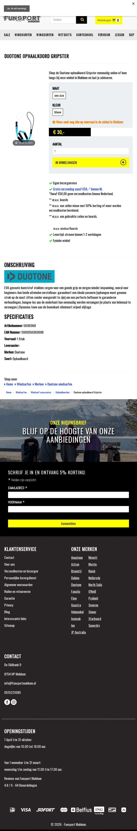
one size (59, 95)
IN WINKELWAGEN (90, 162)
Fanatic (75, 591)
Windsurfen (23, 35)
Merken (38, 383)
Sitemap (9, 625)
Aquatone (77, 557)
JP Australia (78, 632)
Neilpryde (94, 577)
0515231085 (12, 692)
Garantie (9, 598)
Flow (74, 598)
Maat (55, 88)
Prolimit (93, 598)
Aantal (57, 144)
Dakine (75, 577)
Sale (7, 35)
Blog (7, 611)
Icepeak (76, 618)
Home (8, 383)
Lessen (119, 35)
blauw (57, 112)
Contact (9, 557)
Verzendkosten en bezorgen (21, 570)
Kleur (56, 105)
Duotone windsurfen (58, 383)
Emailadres (17, 488)
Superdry (94, 625)
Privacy (8, 604)
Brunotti (76, 570)
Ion (73, 625)
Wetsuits (65, 35)
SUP (131, 35)
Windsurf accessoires (41, 392)
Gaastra (76, 604)
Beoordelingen (28, 785)
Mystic (92, 564)
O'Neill (92, 591)
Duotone (76, 584)
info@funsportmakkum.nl (20, 682)
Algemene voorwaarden (18, 584)
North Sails (95, 584)
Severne (93, 604)
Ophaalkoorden (62, 392)
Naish (91, 570)
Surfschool (84, 35)
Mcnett (92, 557)
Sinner (92, 611)
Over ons (9, 564)
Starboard (94, 618)
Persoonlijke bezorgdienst (20, 577)
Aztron (75, 564)
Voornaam (16, 502)
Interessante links (15, 618)
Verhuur (104, 35)
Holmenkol (77, 611)
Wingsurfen (45, 35)
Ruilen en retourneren (17, 591)
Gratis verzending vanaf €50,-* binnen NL (78, 189)
